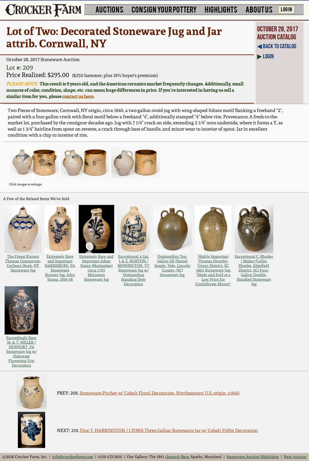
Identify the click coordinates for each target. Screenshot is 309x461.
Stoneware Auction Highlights (252, 456)
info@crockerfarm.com (72, 456)
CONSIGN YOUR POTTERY (164, 9)
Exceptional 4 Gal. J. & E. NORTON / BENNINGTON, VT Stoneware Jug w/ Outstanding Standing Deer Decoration (133, 270)
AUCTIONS (109, 9)
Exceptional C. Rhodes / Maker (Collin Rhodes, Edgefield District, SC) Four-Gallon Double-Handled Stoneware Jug (254, 270)
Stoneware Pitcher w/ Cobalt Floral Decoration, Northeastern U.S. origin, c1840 (159, 393)
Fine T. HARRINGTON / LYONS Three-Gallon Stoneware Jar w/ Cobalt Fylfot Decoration (169, 430)
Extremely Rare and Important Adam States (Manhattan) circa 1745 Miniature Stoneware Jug (96, 268)
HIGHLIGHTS (221, 9)
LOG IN (286, 9)
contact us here (77, 96)
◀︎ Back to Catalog (276, 46)
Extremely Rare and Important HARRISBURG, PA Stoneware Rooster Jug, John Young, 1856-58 (60, 268)
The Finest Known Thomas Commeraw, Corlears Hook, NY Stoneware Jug (23, 263)
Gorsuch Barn (177, 456)
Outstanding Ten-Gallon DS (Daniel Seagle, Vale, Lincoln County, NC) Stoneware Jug (172, 265)
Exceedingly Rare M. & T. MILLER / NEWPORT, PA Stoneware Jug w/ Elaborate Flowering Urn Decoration (21, 351)
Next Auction (295, 456)
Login (268, 56)
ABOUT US (259, 9)
